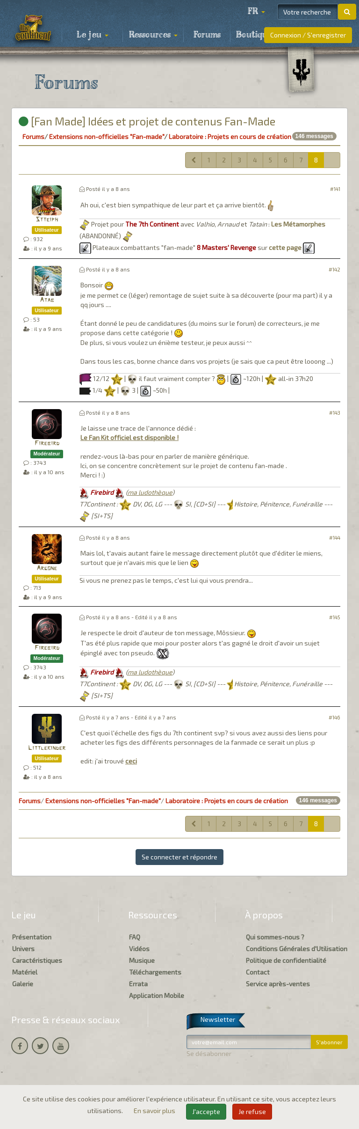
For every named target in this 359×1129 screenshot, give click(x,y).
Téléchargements (155, 972)
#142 (334, 269)
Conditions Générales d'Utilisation (296, 949)
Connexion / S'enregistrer (308, 35)
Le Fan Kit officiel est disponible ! (129, 437)
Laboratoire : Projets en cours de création (230, 136)
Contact (258, 972)
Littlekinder (46, 748)
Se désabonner (209, 1053)
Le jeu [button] (92, 35)
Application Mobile (156, 995)
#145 (334, 617)
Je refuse (252, 1111)
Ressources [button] (153, 35)
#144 (334, 538)
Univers (23, 949)
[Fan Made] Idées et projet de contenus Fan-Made (147, 121)
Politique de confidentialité (286, 960)
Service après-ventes (278, 984)
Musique (142, 960)
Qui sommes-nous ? (275, 937)
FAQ (134, 937)
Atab (47, 300)
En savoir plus (155, 1110)
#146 (334, 717)
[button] (256, 11)
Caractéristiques (37, 960)
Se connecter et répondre (179, 857)
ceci (131, 761)
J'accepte (206, 1111)
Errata (138, 984)
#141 (335, 189)
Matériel (24, 972)
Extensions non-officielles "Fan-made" (106, 136)
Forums (207, 35)
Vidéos (139, 949)
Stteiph (47, 219)
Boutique (254, 35)
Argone (46, 568)
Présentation (31, 937)
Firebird (47, 443)
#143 (334, 413)
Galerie (22, 984)
